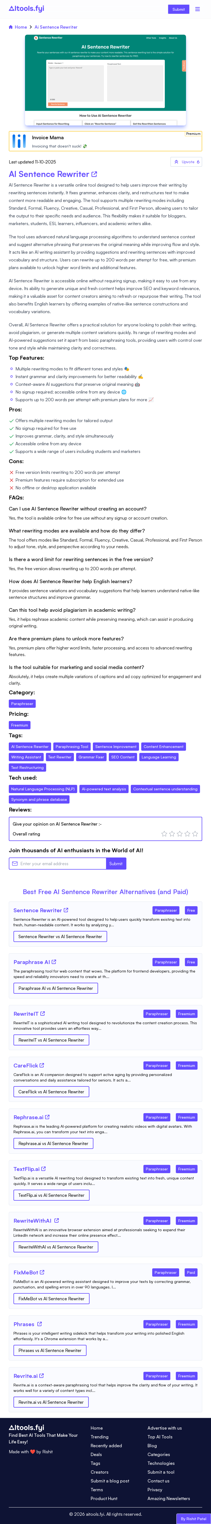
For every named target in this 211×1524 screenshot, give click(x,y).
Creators (100, 1472)
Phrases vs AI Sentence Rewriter (50, 1350)
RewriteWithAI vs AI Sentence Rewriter (55, 1247)
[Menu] (197, 9)
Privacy (155, 1489)
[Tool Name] (37, 910)
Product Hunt (104, 1498)
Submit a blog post (110, 1481)
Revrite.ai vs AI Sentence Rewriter (51, 1402)
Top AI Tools (160, 1437)
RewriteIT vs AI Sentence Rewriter (51, 1040)
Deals (96, 1454)
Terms (97, 1489)
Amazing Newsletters (169, 1498)
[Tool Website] (66, 910)
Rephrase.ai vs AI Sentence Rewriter (53, 1143)
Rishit (47, 1451)
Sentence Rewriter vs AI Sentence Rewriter (60, 936)
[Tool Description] (105, 922)
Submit (179, 9)
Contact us (159, 1481)
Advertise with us (165, 1428)
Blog (152, 1445)
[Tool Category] (165, 909)
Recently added (106, 1445)
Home (18, 27)
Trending (100, 1437)
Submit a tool (161, 1472)
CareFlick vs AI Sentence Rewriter (51, 1091)
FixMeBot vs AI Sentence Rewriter (51, 1298)
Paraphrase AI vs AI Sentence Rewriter (55, 988)
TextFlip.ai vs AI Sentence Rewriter (51, 1195)
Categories (159, 1454)
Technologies (161, 1463)
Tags (95, 1463)
